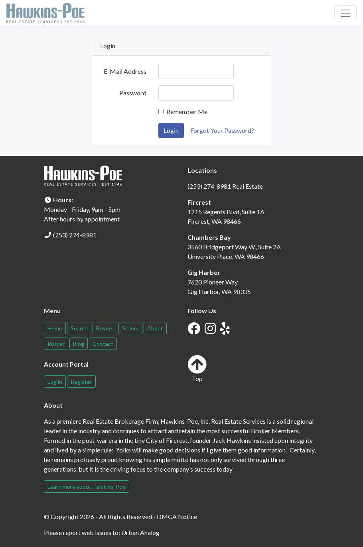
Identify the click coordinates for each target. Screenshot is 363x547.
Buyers (105, 328)
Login (171, 130)
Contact (103, 343)
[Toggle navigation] (345, 13)
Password (132, 93)
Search (79, 328)
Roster (56, 343)
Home (54, 328)
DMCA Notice (177, 516)
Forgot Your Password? (222, 130)
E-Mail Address (125, 71)
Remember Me (186, 111)
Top (197, 368)
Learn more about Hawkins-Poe (86, 486)
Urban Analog (140, 532)
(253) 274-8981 (75, 235)
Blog (78, 343)
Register (81, 381)
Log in (54, 381)
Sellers (130, 328)
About (155, 328)
